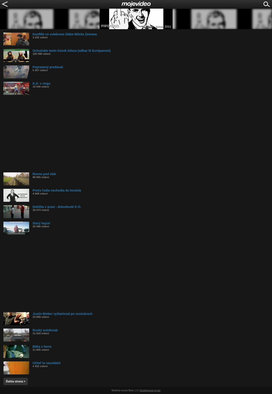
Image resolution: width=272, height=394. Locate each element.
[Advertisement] (137, 134)
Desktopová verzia (150, 390)
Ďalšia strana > (15, 381)
